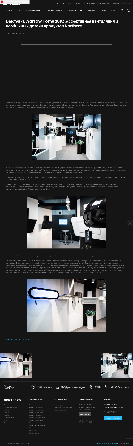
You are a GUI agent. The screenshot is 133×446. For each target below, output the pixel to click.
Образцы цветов (34, 433)
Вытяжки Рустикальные (36, 412)
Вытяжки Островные (35, 405)
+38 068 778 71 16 (110, 405)
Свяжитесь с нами (113, 418)
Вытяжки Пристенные (35, 407)
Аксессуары (32, 430)
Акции (113, 10)
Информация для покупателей (63, 405)
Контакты (7, 423)
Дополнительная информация (107, 443)
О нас (19, 10)
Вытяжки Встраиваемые (36, 410)
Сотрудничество (9, 418)
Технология (7, 415)
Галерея (103, 10)
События (21, 33)
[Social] (80, 422)
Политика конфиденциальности (63, 407)
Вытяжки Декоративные (36, 420)
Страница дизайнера (33, 10)
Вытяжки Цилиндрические (37, 418)
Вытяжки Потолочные (35, 415)
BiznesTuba (26, 339)
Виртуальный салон (74, 10)
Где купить (91, 10)
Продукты (8, 10)
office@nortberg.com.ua (113, 407)
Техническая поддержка (54, 10)
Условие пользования (60, 410)
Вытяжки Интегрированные (37, 428)
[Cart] (129, 10)
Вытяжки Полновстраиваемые (38, 423)
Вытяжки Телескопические (37, 425)
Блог (5, 420)
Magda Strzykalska (13, 339)
